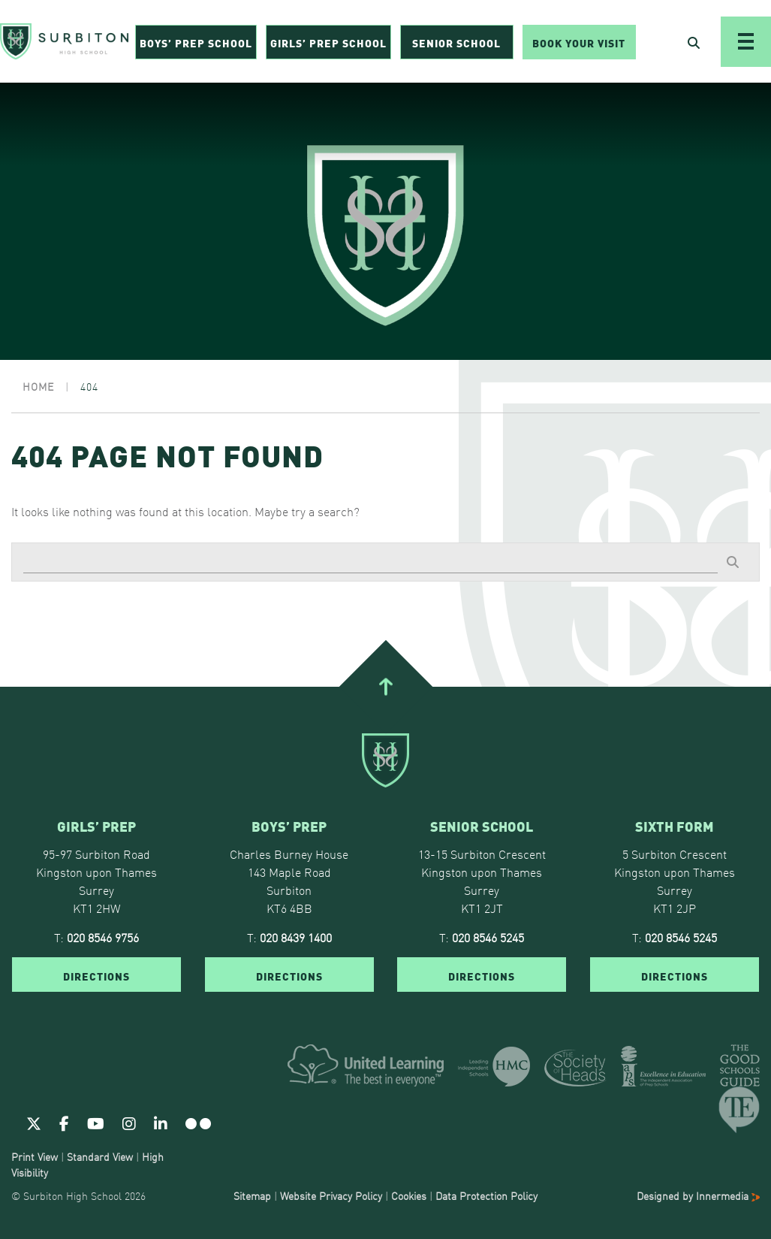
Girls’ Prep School (328, 42)
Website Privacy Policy (331, 1195)
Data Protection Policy (486, 1195)
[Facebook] (64, 1122)
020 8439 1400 (296, 937)
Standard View (100, 1156)
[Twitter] (33, 1122)
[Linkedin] (160, 1122)
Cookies (408, 1195)
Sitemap (252, 1195)
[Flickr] (198, 1122)
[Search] (370, 562)
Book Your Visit (578, 42)
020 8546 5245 (488, 937)
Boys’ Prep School (196, 42)
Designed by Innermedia (698, 1195)
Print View (34, 1156)
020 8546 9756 (103, 937)
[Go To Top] (385, 686)
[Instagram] (129, 1122)
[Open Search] (694, 42)
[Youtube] (95, 1122)
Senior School (456, 42)
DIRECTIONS (96, 975)
